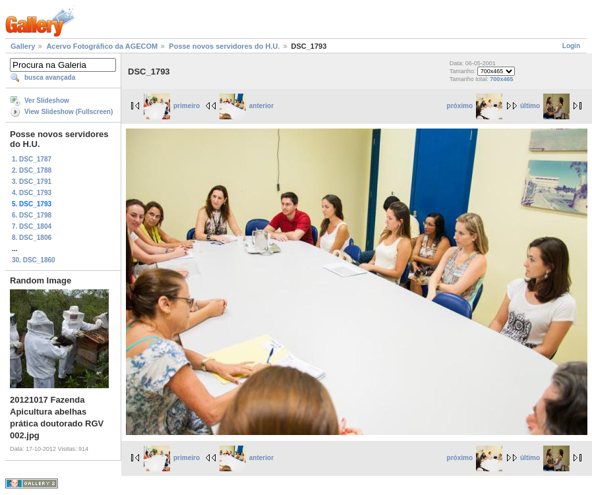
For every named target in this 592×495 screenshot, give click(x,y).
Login (571, 45)
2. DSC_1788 (31, 170)
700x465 (501, 79)
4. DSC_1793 (31, 192)
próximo (474, 105)
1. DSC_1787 (31, 159)
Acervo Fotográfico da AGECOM (102, 46)
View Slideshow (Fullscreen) (68, 111)
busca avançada (49, 77)
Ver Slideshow (46, 100)
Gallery (23, 46)
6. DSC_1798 (31, 215)
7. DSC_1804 (31, 226)
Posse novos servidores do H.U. (224, 46)
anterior (247, 105)
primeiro (172, 105)
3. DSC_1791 (31, 181)
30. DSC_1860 (33, 260)
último (545, 105)
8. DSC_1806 (31, 237)
